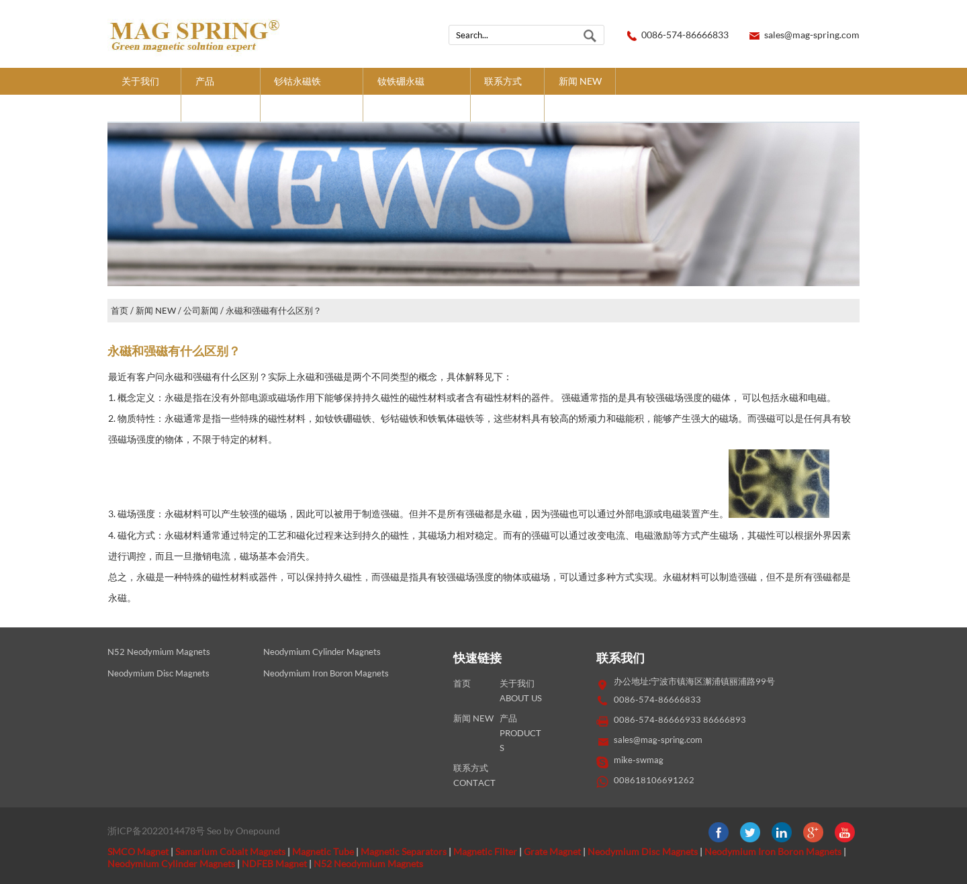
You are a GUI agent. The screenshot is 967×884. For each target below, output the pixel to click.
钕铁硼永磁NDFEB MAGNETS (416, 94)
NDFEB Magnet (274, 863)
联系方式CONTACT (507, 94)
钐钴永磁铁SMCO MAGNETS (311, 94)
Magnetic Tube (323, 851)
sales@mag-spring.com (812, 34)
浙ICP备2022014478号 (156, 830)
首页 (119, 311)
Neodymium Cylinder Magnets (322, 652)
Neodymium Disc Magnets (158, 673)
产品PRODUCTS (220, 94)
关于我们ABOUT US (144, 94)
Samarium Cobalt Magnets (230, 851)
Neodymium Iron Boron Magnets (326, 673)
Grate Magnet (552, 851)
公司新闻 (200, 311)
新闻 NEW (580, 81)
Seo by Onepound (243, 830)
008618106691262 (654, 780)
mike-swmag (638, 760)
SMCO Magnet (138, 851)
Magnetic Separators (404, 851)
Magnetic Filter (485, 851)
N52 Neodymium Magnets (158, 652)
